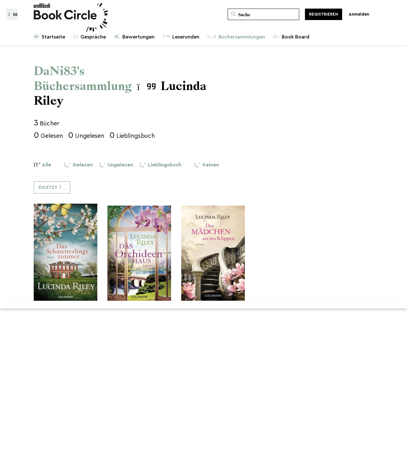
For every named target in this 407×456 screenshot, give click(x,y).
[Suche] (263, 14)
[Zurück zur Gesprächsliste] (11, 14)
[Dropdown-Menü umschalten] (52, 187)
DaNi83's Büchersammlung (83, 79)
